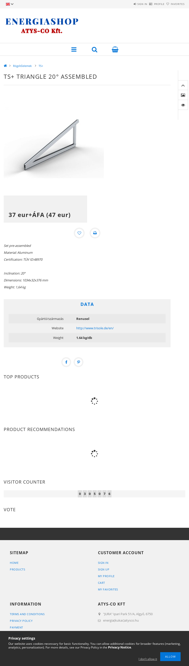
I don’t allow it (148, 659)
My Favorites (108, 589)
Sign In (103, 563)
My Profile (106, 576)
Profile (151, 4)
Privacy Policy (21, 621)
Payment (16, 627)
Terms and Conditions (27, 614)
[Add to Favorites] (79, 233)
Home (14, 563)
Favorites (175, 4)
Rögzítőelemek (22, 66)
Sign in (129, 4)
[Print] (95, 233)
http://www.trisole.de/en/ (95, 328)
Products (17, 569)
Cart (101, 583)
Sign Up (104, 569)
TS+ (41, 66)
